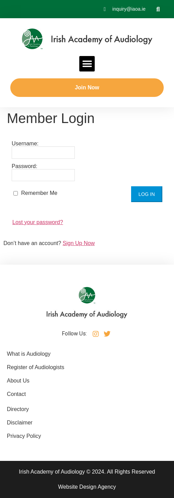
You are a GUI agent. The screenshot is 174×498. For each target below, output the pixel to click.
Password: (43, 172)
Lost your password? (37, 222)
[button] (158, 9)
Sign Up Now (79, 243)
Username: (43, 150)
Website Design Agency (87, 487)
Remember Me (35, 193)
